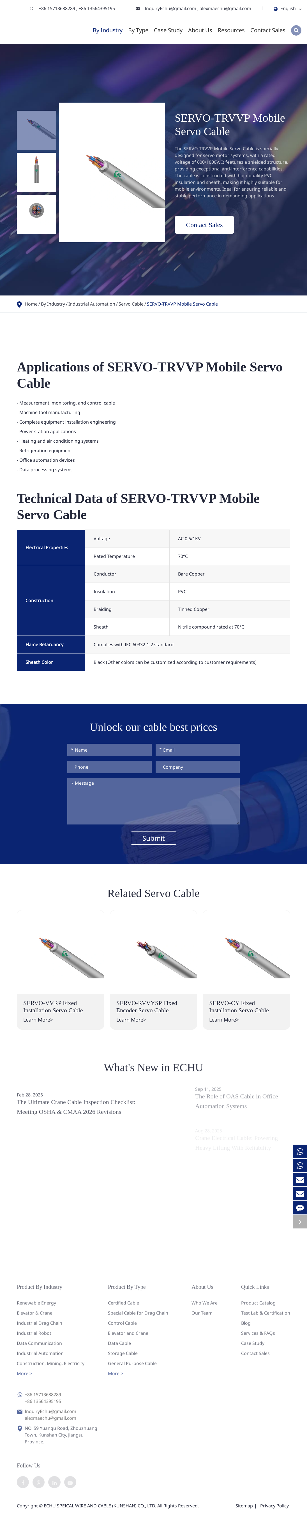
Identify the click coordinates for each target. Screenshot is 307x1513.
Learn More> (38, 1019)
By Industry (108, 30)
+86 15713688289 (57, 8)
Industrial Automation (91, 304)
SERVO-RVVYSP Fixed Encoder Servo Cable (146, 1006)
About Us (200, 30)
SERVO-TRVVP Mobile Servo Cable (182, 304)
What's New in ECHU (153, 1072)
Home (31, 304)
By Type (138, 30)
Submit (153, 838)
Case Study (168, 30)
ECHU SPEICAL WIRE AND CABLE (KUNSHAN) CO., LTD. (100, 1506)
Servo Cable (131, 304)
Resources (231, 30)
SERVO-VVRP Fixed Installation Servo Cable (53, 1006)
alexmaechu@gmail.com (225, 8)
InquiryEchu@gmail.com (171, 8)
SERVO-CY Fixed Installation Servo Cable (239, 1006)
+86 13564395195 (97, 8)
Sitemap (244, 1506)
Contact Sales (267, 30)
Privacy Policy (274, 1506)
